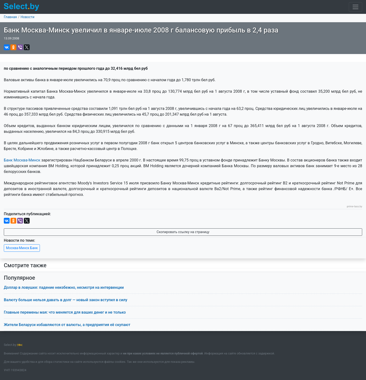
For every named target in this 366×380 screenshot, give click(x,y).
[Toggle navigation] (355, 7)
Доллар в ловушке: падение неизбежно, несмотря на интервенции (64, 287)
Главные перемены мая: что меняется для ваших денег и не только (65, 312)
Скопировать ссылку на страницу (183, 232)
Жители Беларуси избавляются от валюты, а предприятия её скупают (67, 324)
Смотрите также (25, 265)
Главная (10, 17)
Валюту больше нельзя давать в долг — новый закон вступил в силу (65, 300)
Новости (27, 17)
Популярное (19, 278)
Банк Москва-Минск (22, 160)
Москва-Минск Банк (22, 248)
